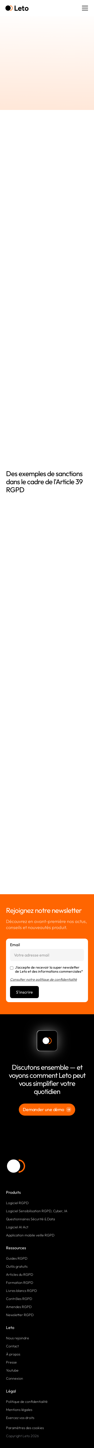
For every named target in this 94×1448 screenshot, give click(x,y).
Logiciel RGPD (17, 1203)
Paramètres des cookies (25, 1428)
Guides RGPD (16, 1258)
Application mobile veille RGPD (30, 1235)
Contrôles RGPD (19, 1298)
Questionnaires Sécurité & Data (30, 1219)
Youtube (12, 1370)
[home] (17, 8)
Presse (11, 1362)
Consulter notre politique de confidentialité (43, 979)
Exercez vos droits (20, 1417)
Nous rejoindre (17, 1338)
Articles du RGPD (19, 1274)
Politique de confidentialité (27, 1401)
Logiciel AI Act (17, 1227)
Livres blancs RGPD (21, 1290)
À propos (13, 1354)
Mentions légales (19, 1409)
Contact (12, 1346)
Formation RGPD (19, 1282)
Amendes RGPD (19, 1307)
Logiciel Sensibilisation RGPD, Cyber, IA (36, 1211)
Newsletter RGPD (20, 1315)
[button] (84, 8)
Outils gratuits (17, 1266)
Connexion (14, 1378)
